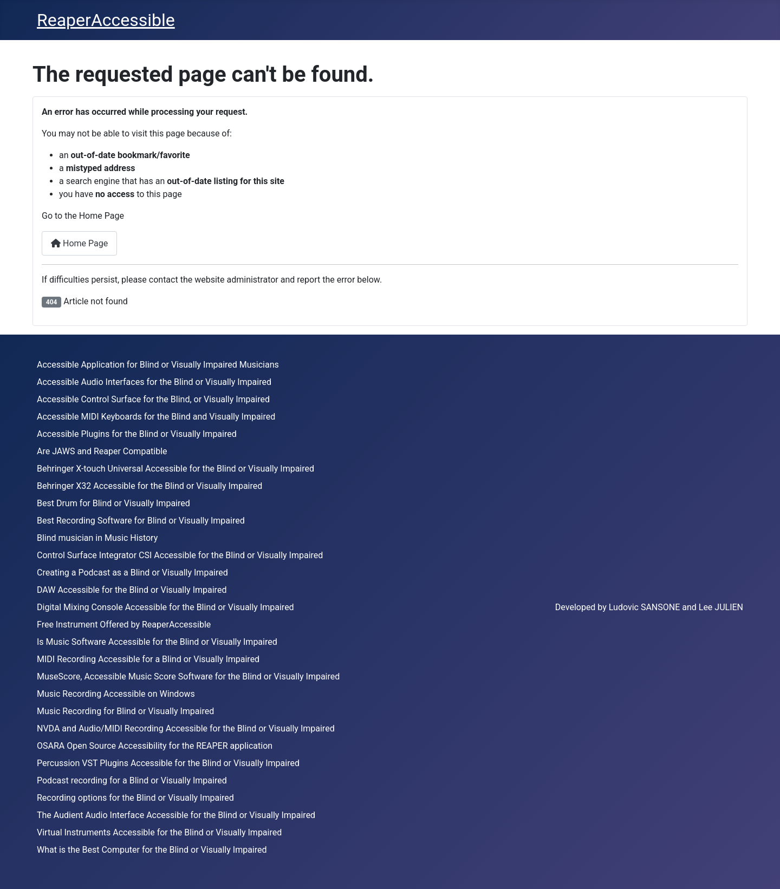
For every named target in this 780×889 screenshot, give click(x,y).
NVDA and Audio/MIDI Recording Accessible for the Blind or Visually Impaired (186, 728)
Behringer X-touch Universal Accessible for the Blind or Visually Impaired (175, 468)
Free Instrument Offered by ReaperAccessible (124, 624)
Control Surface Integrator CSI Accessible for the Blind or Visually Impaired (180, 555)
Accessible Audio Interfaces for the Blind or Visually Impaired (154, 382)
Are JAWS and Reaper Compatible (102, 451)
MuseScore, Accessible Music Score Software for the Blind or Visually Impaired (188, 676)
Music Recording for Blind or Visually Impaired (125, 711)
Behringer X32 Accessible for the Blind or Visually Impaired (149, 486)
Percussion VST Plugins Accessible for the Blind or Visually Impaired (168, 763)
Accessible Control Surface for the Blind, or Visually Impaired (153, 399)
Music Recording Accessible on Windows (116, 694)
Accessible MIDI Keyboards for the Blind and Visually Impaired (156, 416)
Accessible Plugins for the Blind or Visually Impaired (137, 434)
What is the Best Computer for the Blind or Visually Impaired (152, 850)
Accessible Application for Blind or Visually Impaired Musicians (158, 364)
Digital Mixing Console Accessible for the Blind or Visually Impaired (165, 607)
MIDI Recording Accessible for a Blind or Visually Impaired (148, 659)
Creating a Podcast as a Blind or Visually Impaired (132, 572)
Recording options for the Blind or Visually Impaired (135, 798)
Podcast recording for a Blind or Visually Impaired (132, 780)
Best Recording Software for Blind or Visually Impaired (141, 520)
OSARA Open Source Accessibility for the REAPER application (154, 746)
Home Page (79, 243)
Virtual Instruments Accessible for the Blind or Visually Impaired (159, 832)
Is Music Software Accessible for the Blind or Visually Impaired (157, 642)
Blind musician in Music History (97, 538)
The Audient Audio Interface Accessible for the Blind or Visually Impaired (176, 815)
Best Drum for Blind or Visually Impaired (113, 503)
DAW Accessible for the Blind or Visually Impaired (131, 590)
